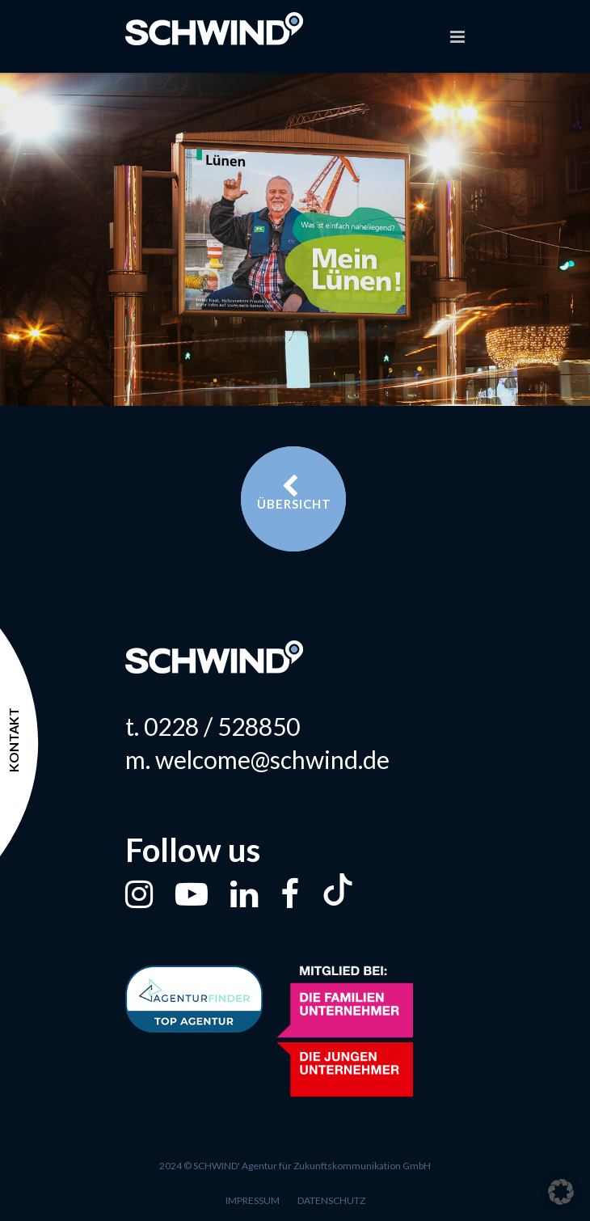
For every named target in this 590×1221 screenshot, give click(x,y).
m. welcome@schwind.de (257, 759)
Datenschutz (331, 1200)
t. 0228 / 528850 (212, 726)
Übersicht (294, 492)
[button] (561, 1192)
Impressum (252, 1200)
